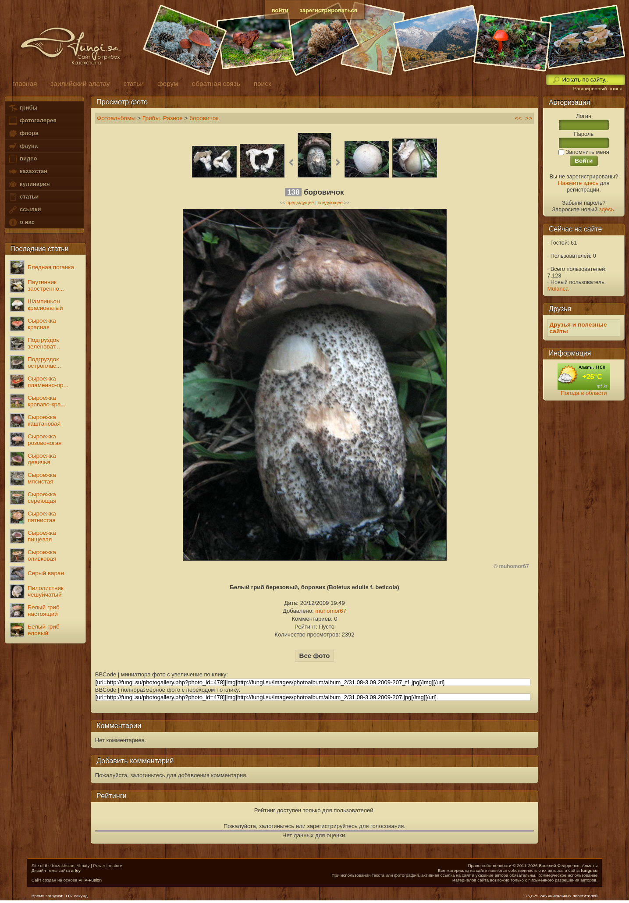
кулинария (28, 184)
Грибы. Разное (162, 118)
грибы (22, 108)
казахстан (27, 171)
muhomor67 (330, 611)
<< (518, 118)
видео (22, 158)
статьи (23, 197)
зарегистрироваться (329, 10)
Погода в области (584, 393)
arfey (76, 870)
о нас (21, 222)
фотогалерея (32, 120)
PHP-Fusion (90, 880)
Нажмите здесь (578, 183)
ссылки (24, 209)
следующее (330, 202)
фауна (22, 146)
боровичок (203, 118)
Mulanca (558, 288)
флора (23, 133)
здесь (606, 209)
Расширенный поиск (597, 88)
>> (528, 118)
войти (280, 10)
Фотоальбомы (116, 118)
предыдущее (300, 202)
